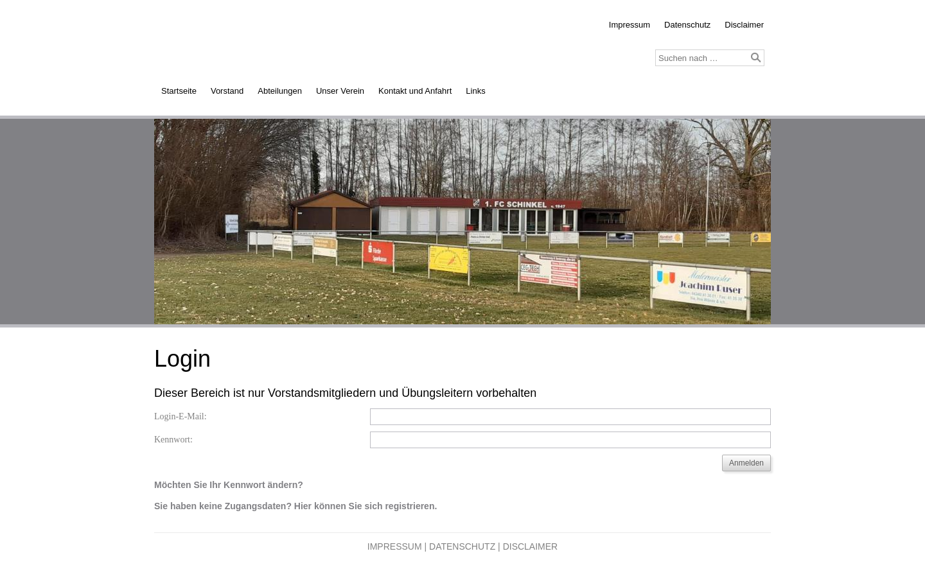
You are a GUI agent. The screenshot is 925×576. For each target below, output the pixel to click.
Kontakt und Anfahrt (415, 91)
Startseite (179, 91)
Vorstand (227, 91)
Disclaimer (744, 25)
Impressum (629, 25)
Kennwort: (173, 439)
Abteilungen (280, 91)
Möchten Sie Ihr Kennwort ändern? (228, 485)
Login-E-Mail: (180, 416)
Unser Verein (340, 91)
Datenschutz (687, 25)
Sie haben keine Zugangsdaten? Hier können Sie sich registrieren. (295, 506)
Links (475, 91)
